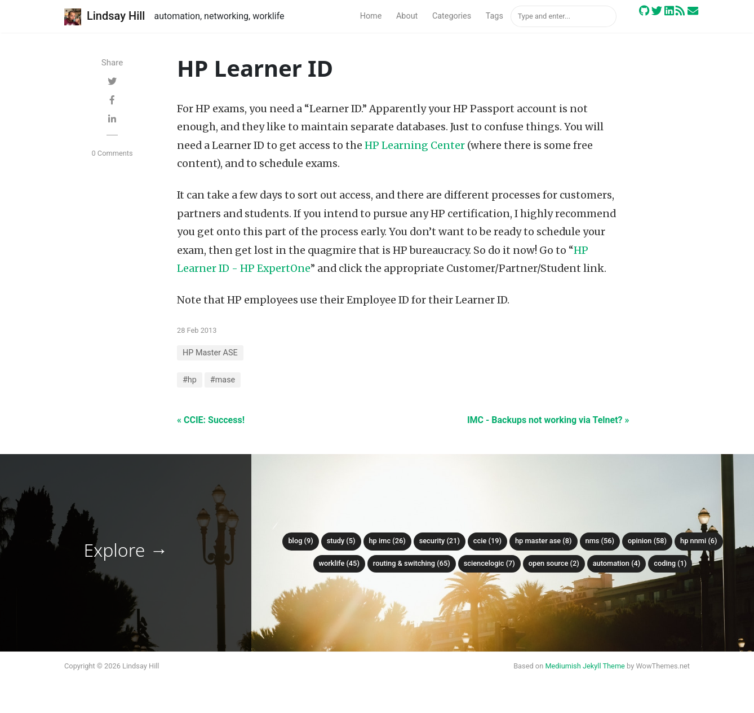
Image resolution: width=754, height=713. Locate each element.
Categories (451, 16)
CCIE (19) (487, 540)
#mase (222, 380)
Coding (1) (670, 563)
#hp (190, 380)
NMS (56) (600, 540)
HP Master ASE (210, 353)
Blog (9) (300, 540)
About (407, 16)
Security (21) (439, 540)
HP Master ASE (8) (543, 540)
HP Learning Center (415, 145)
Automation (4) (617, 563)
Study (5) (341, 540)
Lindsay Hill (104, 16)
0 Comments (111, 153)
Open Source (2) (554, 563)
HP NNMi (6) (698, 540)
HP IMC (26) (387, 540)
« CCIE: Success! (211, 420)
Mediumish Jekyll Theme (585, 666)
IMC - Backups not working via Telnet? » (548, 420)
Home (371, 16)
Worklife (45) (339, 563)
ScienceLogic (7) (489, 563)
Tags (494, 16)
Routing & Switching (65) (411, 563)
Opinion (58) (647, 540)
